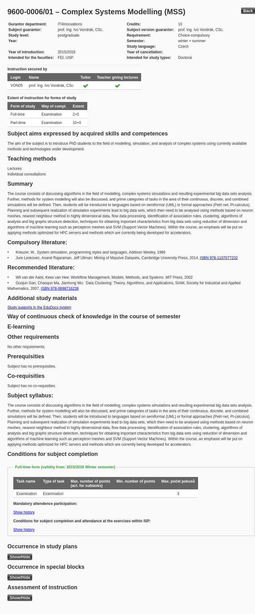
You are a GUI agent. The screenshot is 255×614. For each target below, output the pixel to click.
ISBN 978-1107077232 (219, 258)
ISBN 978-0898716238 (60, 288)
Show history (24, 512)
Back (248, 10)
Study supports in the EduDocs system (39, 307)
